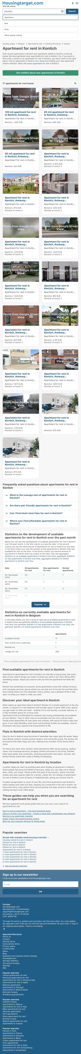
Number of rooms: (52, 166)
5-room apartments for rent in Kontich (19, 862)
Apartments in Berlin (12, 1038)
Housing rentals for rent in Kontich (18, 840)
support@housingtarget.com (15, 911)
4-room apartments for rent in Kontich (19, 859)
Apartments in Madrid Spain (15, 990)
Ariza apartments (10, 1043)
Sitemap (6, 965)
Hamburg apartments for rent (16, 977)
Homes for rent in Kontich (14, 847)
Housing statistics (11, 961)
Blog (5, 953)
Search (72, 11)
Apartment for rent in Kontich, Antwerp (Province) (31, 118)
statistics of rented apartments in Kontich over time (36, 627)
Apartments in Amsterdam (14, 1050)
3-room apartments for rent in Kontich (19, 857)
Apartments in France (12, 1033)
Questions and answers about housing (20, 956)
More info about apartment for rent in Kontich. (38, 63)
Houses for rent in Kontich (14, 842)
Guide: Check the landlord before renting (21, 819)
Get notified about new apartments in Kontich (40, 72)
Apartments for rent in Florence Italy (19, 980)
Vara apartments (10, 1014)
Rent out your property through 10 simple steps (24, 821)
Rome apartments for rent (14, 1016)
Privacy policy (9, 946)
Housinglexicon (9, 958)
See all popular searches (16, 866)
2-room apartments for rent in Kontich (19, 854)
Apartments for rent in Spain (15, 982)
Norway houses (10, 1019)
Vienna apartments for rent (15, 975)
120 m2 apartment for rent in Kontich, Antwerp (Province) (20, 115)
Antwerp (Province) (53, 44)
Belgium (21, 44)
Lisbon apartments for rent (15, 1040)
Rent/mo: (9, 122)
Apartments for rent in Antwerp (17, 849)
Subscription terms (11, 944)
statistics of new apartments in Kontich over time (48, 624)
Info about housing (11, 963)
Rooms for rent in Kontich (14, 845)
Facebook (4, 929)
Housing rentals (9, 44)
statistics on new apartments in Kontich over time (40, 557)
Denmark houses (10, 992)
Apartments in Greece (12, 1004)
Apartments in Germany (13, 1035)
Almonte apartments (12, 1011)
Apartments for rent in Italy (15, 1007)
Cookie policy (9, 948)
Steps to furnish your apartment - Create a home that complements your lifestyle (39, 813)
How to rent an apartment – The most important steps (27, 811)
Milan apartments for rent (14, 1009)
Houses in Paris (9, 1031)
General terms (9, 941)
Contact (6, 939)
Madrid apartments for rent (15, 1021)
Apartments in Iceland (12, 1023)
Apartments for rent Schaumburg (17, 1047)
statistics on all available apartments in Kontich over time (30, 556)
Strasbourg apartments (13, 994)
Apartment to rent (35, 44)
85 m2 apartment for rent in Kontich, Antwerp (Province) (59, 115)
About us (7, 936)
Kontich (67, 44)
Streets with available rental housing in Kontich (25, 837)
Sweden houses (10, 1002)
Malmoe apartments (12, 985)
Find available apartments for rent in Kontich (27, 661)
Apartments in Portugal (13, 987)
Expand (38, 604)
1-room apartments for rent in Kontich (19, 852)
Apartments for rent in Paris (15, 1045)
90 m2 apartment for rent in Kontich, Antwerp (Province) (20, 156)
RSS (4, 968)
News (5, 951)
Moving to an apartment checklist (18, 816)
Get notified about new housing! (72, 3)
